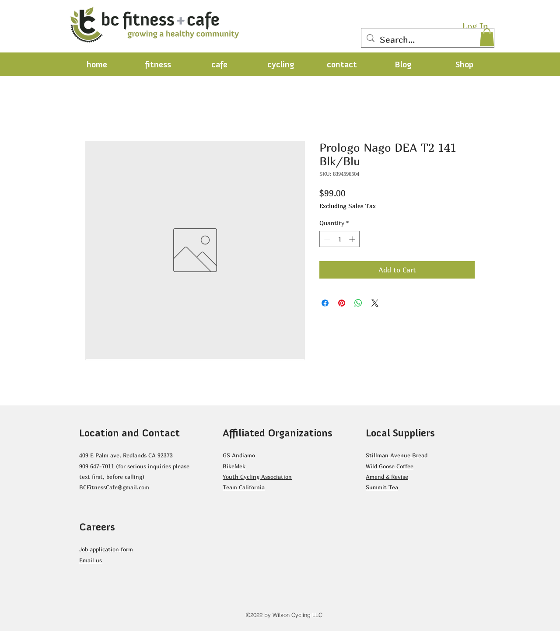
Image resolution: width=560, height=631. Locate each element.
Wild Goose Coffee (389, 466)
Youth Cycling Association (257, 476)
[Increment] (352, 239)
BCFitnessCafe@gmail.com (114, 487)
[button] (487, 37)
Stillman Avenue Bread (396, 455)
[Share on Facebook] (325, 303)
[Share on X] (375, 303)
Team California (244, 487)
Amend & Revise (387, 476)
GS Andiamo (239, 455)
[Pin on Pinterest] (341, 303)
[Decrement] (326, 239)
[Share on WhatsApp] (358, 303)
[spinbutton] (339, 239)
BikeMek (234, 466)
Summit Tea (382, 487)
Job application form (106, 549)
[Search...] (428, 39)
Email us (90, 560)
